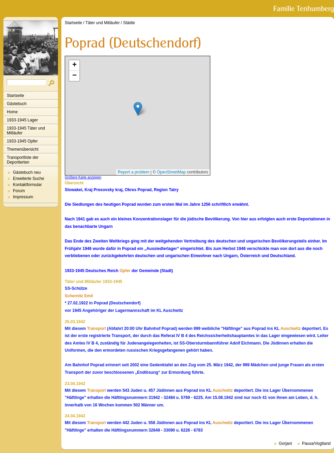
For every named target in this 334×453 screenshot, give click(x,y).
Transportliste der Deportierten (23, 160)
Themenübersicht (23, 149)
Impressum (23, 197)
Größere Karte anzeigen (83, 177)
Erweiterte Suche (28, 178)
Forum (19, 190)
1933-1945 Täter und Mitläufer (26, 130)
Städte (129, 22)
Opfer (125, 270)
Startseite (15, 95)
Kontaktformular (27, 184)
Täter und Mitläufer (103, 22)
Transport (96, 328)
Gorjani (285, 443)
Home (12, 112)
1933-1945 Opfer (22, 141)
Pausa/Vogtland (316, 443)
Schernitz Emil (79, 295)
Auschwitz (290, 328)
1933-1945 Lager (22, 120)
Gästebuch (17, 103)
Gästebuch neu (27, 172)
